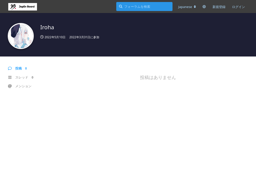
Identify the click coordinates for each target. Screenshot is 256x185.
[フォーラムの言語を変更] (187, 6)
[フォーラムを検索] (144, 6)
